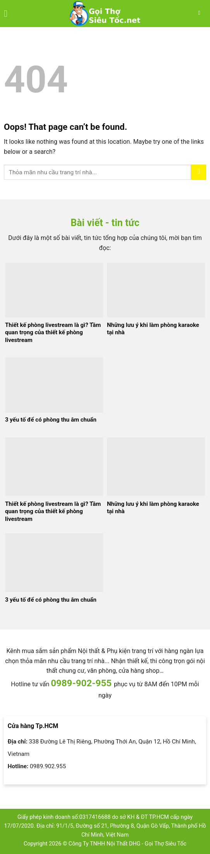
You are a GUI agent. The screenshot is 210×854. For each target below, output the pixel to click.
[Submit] (198, 172)
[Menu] (8, 13)
